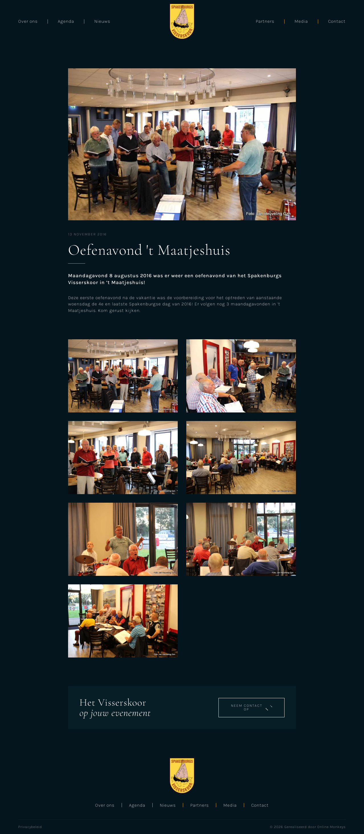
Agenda (66, 21)
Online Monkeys (331, 827)
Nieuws (102, 21)
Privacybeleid (30, 827)
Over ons (28, 21)
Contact (336, 21)
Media (301, 21)
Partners (265, 21)
